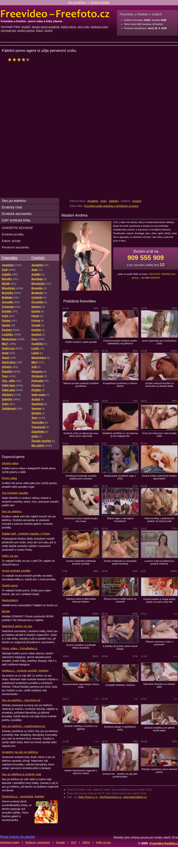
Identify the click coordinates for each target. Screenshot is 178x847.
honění (49, 30)
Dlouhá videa (10, 463)
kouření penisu (26, 30)
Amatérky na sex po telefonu (20, 752)
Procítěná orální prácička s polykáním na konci (111, 206)
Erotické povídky (100, 2)
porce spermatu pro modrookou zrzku (159, 342)
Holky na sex (10, 555)
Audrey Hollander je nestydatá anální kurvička (120, 562)
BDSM (6, 611)
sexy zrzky (83, 26)
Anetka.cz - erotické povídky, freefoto (25, 670)
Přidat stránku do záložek (17, 836)
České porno (10, 585)
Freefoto (37, 258)
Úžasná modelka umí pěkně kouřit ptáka (159, 729)
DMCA (86, 842)
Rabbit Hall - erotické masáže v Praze (26, 533)
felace (39, 30)
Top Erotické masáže (15, 492)
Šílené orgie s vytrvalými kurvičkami (120, 520)
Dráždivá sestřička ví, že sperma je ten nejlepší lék (120, 434)
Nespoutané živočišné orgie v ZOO (120, 477)
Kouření (137, 201)
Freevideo (9, 258)
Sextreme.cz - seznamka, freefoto (23, 796)
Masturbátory (10, 600)
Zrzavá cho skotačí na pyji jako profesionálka (120, 775)
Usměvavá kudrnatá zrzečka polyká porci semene (81, 477)
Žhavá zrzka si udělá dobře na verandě (120, 600)
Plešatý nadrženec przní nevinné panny (159, 770)
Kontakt (60, 842)
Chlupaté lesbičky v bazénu (120, 685)
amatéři (25, 26)
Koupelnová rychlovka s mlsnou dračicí (120, 384)
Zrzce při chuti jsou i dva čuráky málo (159, 434)
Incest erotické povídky (16, 570)
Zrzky (103, 201)
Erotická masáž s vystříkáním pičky (120, 728)
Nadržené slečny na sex (17, 626)
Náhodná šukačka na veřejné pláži (159, 685)
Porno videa (9, 478)
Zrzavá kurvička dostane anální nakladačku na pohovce (120, 342)
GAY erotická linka (16, 220)
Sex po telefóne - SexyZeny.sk (21, 700)
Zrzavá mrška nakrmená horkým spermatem (159, 477)
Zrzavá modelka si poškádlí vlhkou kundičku (81, 646)
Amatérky (92, 201)
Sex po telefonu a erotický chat (21, 774)
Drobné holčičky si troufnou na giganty (80, 727)
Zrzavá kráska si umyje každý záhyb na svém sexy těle (159, 600)
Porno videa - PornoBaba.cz (19, 648)
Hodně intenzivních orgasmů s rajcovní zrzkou (80, 772)
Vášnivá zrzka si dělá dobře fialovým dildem (81, 600)
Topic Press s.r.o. (88, 797)
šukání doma (68, 26)
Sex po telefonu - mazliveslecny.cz (23, 726)
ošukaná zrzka (99, 26)
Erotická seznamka (16, 214)
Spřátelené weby (10, 842)
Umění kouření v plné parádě (81, 342)
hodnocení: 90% (19, 59)
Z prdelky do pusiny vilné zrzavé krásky (120, 647)
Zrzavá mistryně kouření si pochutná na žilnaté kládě (159, 384)
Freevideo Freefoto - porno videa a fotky (55, 14)
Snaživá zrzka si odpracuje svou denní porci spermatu (80, 434)
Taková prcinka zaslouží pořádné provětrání (81, 384)
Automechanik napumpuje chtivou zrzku (81, 685)
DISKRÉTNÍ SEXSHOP (17, 228)
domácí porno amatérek (45, 26)
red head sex (8, 30)
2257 (74, 842)
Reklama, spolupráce (37, 842)
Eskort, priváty (11, 240)
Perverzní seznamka (15, 247)
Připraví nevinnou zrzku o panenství (159, 643)
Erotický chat (12, 207)
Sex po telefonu (77, 2)
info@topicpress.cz (111, 797)
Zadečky (114, 201)
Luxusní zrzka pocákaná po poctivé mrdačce (159, 562)
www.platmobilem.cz (135, 797)
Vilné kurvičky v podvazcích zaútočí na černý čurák (159, 520)
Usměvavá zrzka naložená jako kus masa (81, 520)
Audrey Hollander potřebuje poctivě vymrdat (81, 562)
